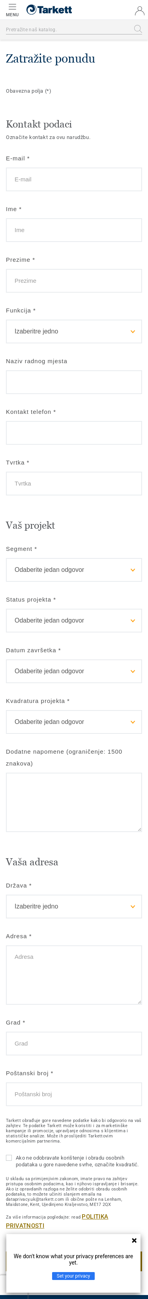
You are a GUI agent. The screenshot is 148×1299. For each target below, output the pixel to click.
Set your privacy (73, 1276)
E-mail (18, 158)
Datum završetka (33, 650)
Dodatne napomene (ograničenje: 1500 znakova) (64, 757)
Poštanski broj (29, 1073)
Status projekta (31, 599)
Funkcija (21, 310)
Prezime (20, 259)
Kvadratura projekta (38, 700)
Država (19, 885)
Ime (14, 209)
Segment (21, 548)
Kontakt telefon (31, 411)
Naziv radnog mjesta (36, 361)
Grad (15, 1022)
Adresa (19, 936)
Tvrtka (18, 462)
